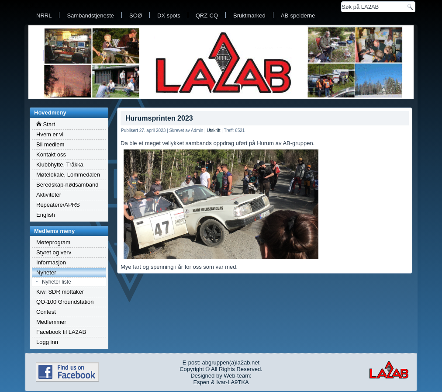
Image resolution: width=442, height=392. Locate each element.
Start (45, 124)
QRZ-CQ (207, 15)
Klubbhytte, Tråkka (59, 164)
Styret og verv (53, 252)
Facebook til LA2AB (61, 332)
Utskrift (213, 130)
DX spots (168, 15)
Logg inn (47, 342)
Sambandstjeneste (90, 15)
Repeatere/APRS (58, 204)
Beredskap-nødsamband (67, 184)
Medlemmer (51, 322)
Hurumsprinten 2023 (159, 118)
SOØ (135, 15)
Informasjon (51, 262)
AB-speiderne (298, 15)
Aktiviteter (48, 194)
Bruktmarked (249, 15)
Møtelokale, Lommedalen (68, 174)
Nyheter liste (56, 282)
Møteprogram (53, 242)
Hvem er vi (49, 134)
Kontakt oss (51, 154)
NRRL (44, 15)
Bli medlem (50, 144)
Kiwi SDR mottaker (60, 291)
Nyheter (46, 272)
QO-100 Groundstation (65, 301)
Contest (46, 312)
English (45, 215)
